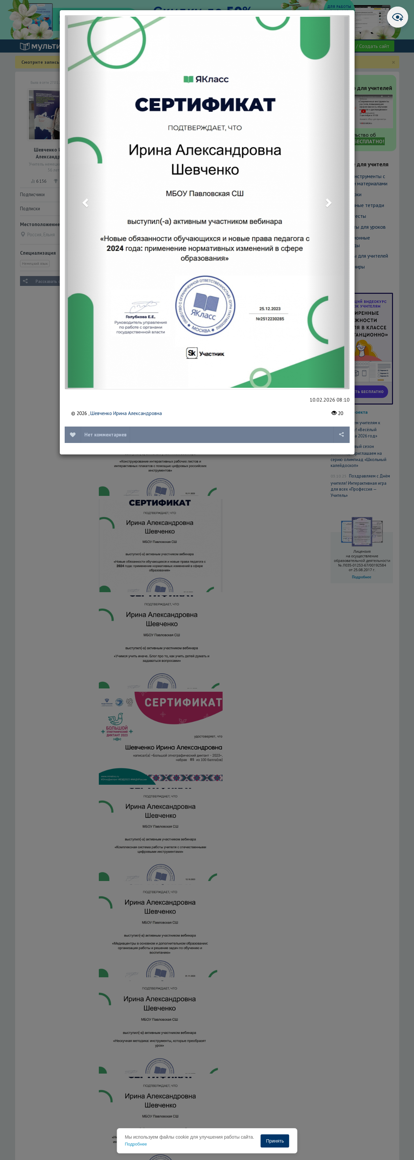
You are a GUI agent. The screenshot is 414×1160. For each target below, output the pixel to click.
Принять (275, 1141)
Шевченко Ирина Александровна (126, 413)
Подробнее (136, 1144)
